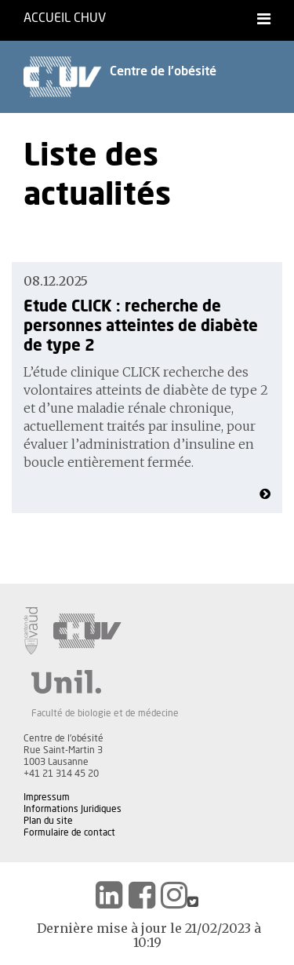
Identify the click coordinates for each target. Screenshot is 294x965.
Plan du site (48, 820)
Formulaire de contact (69, 832)
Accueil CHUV (65, 18)
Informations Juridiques (73, 809)
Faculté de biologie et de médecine (105, 713)
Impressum (47, 797)
